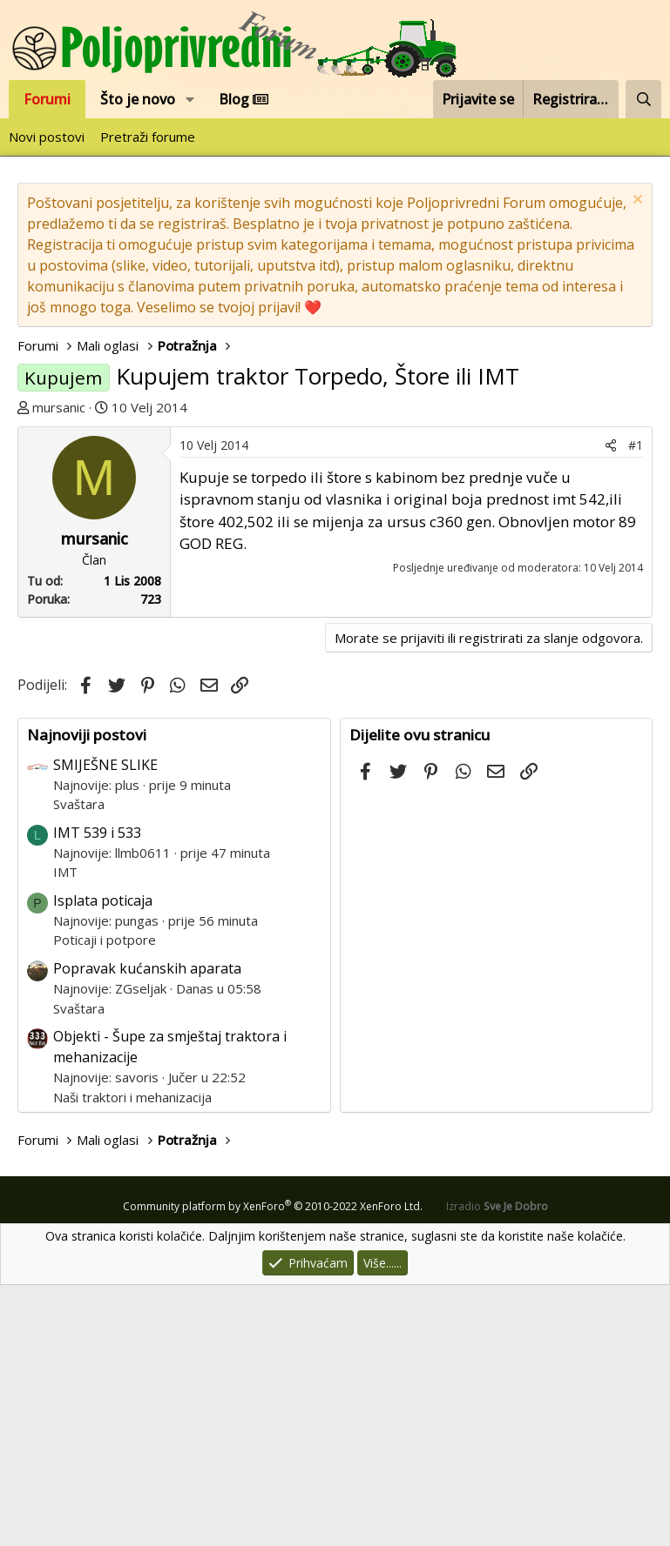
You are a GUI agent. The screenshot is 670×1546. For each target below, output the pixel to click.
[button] (190, 99)
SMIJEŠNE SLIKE (105, 1025)
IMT (65, 1132)
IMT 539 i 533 (97, 1093)
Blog (243, 99)
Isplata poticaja (102, 1161)
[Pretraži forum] (643, 99)
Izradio (497, 1467)
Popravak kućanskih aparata (147, 1229)
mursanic (58, 407)
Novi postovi (47, 136)
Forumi (47, 99)
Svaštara (79, 1065)
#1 (635, 706)
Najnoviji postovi (86, 996)
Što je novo (137, 99)
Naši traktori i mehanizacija (132, 1358)
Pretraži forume (147, 136)
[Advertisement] (335, 548)
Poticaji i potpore (104, 1200)
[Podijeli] (610, 706)
